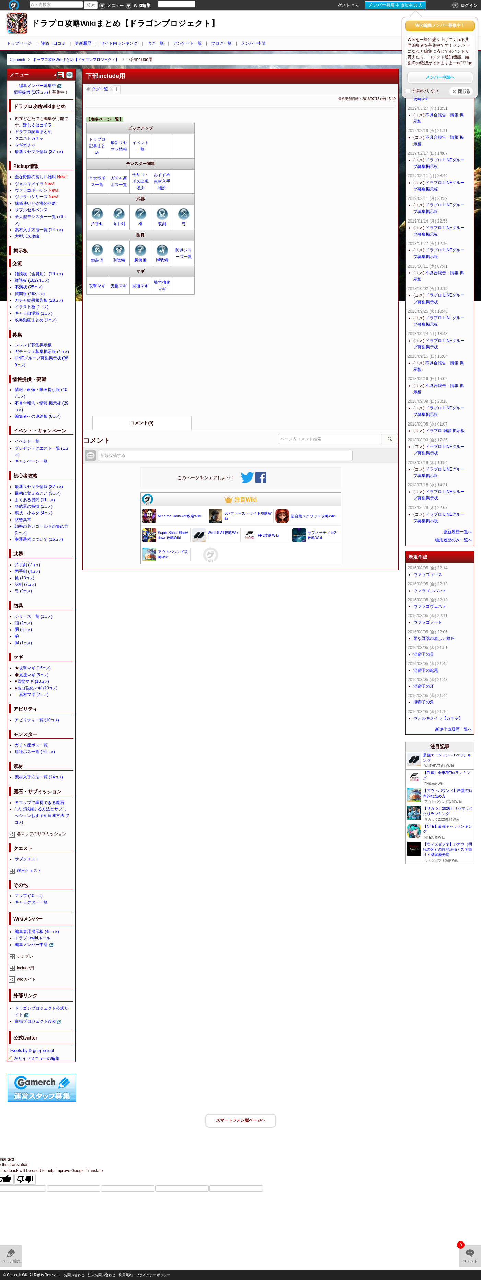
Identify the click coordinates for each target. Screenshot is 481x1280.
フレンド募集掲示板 (33, 345)
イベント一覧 (27, 441)
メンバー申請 (253, 43)
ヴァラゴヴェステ (429, 606)
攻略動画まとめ (36, 320)
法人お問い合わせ (101, 1275)
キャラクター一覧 (31, 902)
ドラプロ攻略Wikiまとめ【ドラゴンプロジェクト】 (125, 23)
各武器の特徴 (34, 506)
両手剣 (119, 223)
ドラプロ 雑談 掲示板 (445, 430)
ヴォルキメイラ (29, 183)
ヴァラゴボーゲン (31, 190)
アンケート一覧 (187, 43)
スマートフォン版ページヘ (240, 1120)
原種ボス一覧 (35, 751)
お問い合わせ (74, 1275)
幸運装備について (39, 539)
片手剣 (97, 224)
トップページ (19, 43)
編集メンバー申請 (31, 944)
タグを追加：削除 (117, 89)
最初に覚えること (38, 493)
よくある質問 (35, 499)
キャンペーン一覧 (31, 461)
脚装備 (162, 260)
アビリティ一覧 (37, 720)
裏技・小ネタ (34, 512)
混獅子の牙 (423, 686)
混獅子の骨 (423, 654)
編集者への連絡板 (38, 416)
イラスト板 (31, 306)
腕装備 (140, 260)
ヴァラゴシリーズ (31, 196)
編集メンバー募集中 (37, 85)
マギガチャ (25, 145)
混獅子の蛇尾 (425, 670)
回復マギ (140, 285)
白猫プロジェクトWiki (35, 1021)
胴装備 (119, 260)
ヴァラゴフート (427, 622)
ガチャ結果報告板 (39, 300)
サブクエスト (27, 859)
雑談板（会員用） (39, 273)
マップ (29, 895)
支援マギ (119, 285)
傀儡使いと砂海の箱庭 (35, 203)
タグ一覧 (155, 43)
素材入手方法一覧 (39, 229)
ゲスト (344, 5)
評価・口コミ (53, 43)
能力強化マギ (37, 688)
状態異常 (23, 519)
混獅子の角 (423, 702)
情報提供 (31, 92)
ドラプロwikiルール (32, 938)
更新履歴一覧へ (457, 531)
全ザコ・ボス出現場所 (140, 181)
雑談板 (32, 280)
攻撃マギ (97, 285)
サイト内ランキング (119, 43)
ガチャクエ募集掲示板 (42, 351)
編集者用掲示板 (37, 931)
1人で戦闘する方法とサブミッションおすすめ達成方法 (42, 816)
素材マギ (33, 694)
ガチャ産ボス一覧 (31, 745)
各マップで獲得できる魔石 (39, 802)
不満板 (29, 286)
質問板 (30, 293)
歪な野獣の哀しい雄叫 (35, 176)
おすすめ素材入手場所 (162, 181)
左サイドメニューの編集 (33, 1058)
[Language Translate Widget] (182, 4)
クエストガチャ (29, 138)
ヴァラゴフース (427, 574)
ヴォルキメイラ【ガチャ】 (438, 718)
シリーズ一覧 (34, 616)
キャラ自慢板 (34, 313)
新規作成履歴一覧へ (453, 729)
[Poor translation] (25, 1179)
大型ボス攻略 (27, 236)
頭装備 (97, 260)
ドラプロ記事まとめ (97, 146)
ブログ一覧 (221, 43)
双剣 (162, 224)
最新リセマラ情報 (39, 151)
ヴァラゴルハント (429, 590)
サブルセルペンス (31, 209)
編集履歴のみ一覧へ (453, 540)
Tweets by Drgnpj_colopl (31, 1050)
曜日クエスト (29, 870)
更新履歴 (83, 43)
